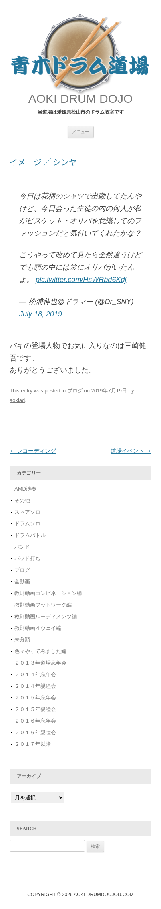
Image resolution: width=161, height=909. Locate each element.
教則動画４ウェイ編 (37, 628)
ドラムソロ (27, 524)
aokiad (17, 400)
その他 (22, 500)
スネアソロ (27, 512)
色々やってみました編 (40, 651)
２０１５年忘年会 (35, 698)
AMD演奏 (25, 489)
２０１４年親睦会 (35, 686)
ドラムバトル (30, 535)
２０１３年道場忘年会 (43, 663)
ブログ (75, 391)
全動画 (22, 582)
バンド (22, 547)
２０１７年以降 (32, 744)
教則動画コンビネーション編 (48, 593)
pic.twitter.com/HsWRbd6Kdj (81, 280)
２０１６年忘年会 (35, 721)
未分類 (22, 640)
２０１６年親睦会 (35, 732)
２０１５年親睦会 (35, 709)
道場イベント (131, 451)
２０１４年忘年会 (35, 674)
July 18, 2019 (40, 314)
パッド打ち (27, 558)
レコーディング (33, 451)
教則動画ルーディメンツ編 (45, 616)
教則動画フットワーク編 (43, 605)
